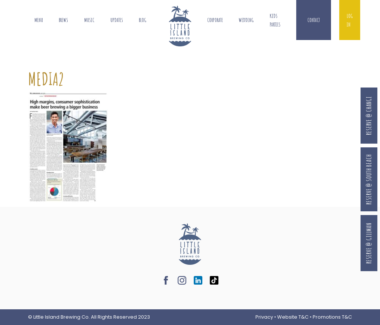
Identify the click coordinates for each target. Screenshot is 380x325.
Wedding (246, 20)
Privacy (264, 317)
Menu (38, 20)
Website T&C (293, 317)
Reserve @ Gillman (369, 243)
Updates (116, 20)
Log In (350, 20)
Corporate (215, 20)
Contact (313, 20)
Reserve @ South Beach (369, 179)
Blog (142, 20)
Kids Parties (275, 20)
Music (89, 20)
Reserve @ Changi (369, 115)
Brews (63, 20)
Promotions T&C (332, 317)
